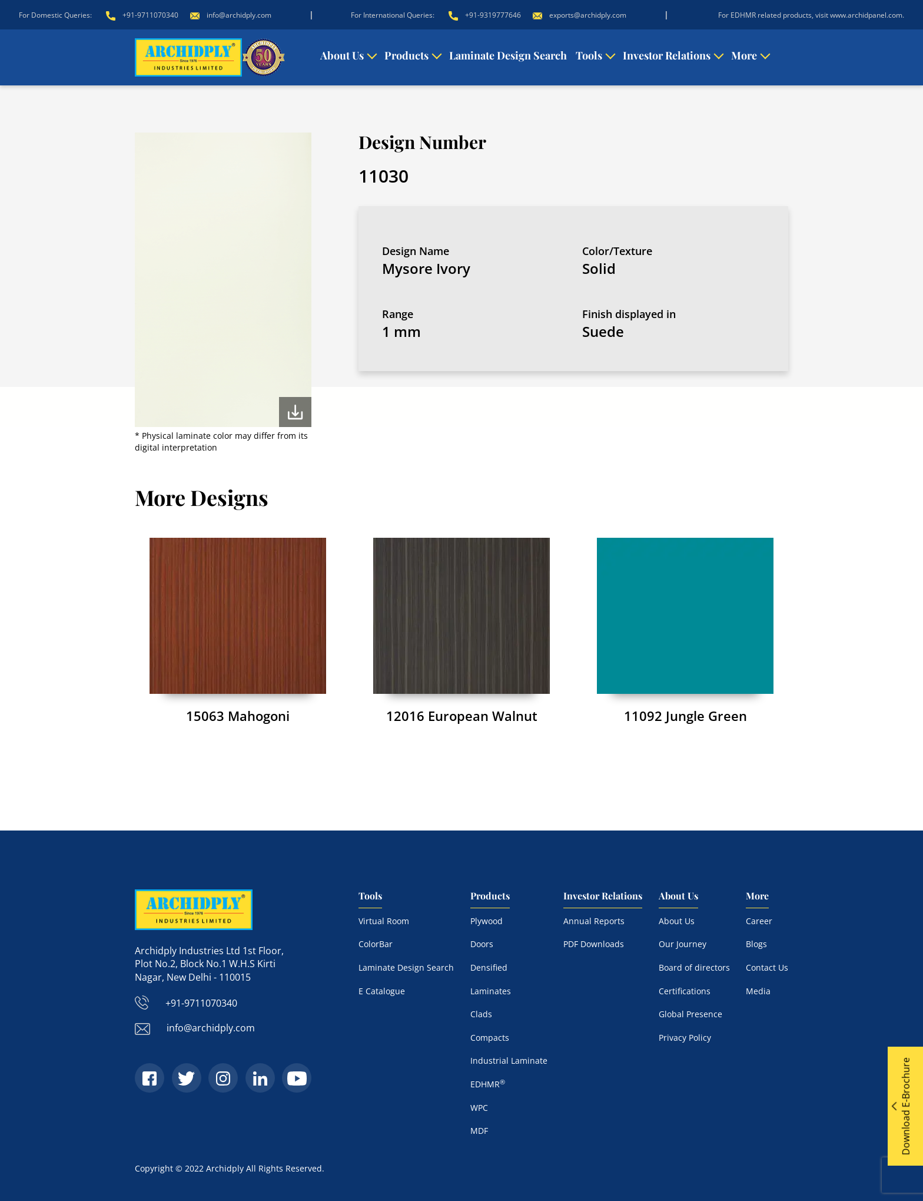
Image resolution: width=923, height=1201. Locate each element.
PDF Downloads (593, 943)
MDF (479, 1130)
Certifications (684, 991)
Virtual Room (383, 921)
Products (406, 55)
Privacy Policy (685, 1037)
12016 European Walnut (461, 715)
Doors (481, 943)
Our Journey (682, 943)
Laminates (490, 991)
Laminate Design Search (508, 55)
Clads (481, 1014)
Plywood (486, 921)
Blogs (756, 943)
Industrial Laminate (508, 1060)
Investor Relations (666, 55)
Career (759, 921)
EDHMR (487, 1084)
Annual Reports (594, 921)
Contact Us (767, 967)
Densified (488, 967)
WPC (479, 1107)
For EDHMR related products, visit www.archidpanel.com (810, 15)
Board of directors (694, 967)
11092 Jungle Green (685, 715)
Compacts (489, 1037)
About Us (342, 55)
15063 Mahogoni (238, 715)
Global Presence (690, 1014)
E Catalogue (381, 991)
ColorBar (375, 943)
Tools (589, 55)
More (744, 55)
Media (758, 991)
